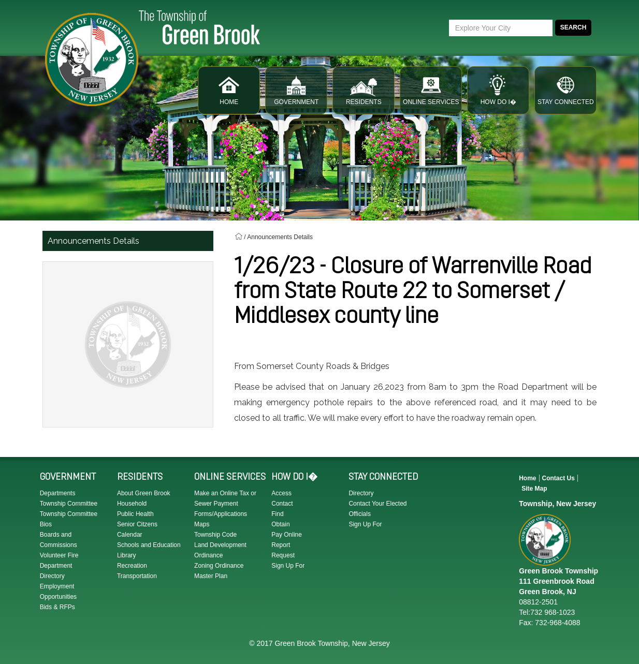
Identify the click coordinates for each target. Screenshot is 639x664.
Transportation (137, 576)
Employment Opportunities (58, 591)
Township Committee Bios (68, 519)
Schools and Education (149, 545)
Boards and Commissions (58, 540)
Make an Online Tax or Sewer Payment (225, 498)
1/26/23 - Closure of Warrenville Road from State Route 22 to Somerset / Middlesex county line (412, 292)
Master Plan (210, 576)
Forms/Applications (220, 514)
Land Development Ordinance (220, 550)
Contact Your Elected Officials (377, 509)
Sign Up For (287, 565)
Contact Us (558, 478)
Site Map (534, 488)
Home (527, 478)
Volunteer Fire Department (59, 560)
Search (573, 27)
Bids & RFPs (57, 607)
